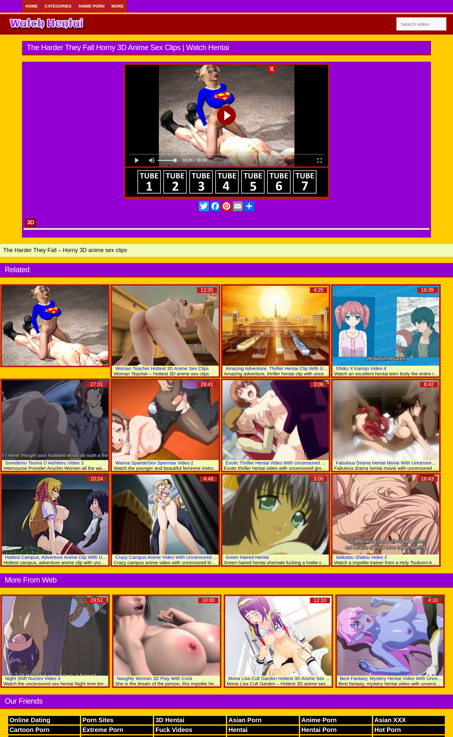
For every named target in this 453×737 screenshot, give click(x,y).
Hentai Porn (319, 729)
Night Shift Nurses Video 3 (32, 678)
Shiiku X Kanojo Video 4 (361, 368)
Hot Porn (387, 729)
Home (31, 6)
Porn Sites (98, 720)
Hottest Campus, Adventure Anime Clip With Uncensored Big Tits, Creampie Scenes (93, 557)
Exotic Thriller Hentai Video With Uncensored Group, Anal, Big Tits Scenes (303, 462)
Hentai (238, 729)
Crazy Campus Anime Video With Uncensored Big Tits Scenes (180, 557)
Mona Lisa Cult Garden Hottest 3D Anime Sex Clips (282, 678)
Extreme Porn (102, 729)
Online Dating (29, 720)
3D (30, 222)
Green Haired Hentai (247, 557)
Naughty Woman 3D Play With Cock (155, 678)
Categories (58, 6)
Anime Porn (91, 6)
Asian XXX (390, 720)
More (117, 6)
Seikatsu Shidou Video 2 (361, 557)
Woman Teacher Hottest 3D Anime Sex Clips (162, 368)
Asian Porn (245, 720)
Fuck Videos (173, 729)
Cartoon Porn (29, 729)
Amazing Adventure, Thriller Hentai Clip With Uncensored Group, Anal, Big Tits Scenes (316, 368)
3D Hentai (169, 720)
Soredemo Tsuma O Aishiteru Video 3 (44, 462)
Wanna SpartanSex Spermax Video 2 (154, 462)
